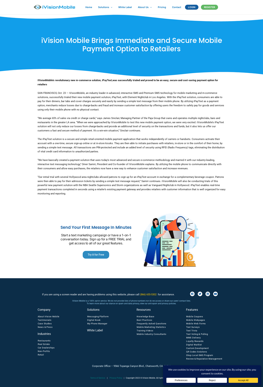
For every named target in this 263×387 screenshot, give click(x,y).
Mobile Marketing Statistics (151, 327)
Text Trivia (191, 330)
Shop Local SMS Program (199, 355)
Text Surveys (193, 327)
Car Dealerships (46, 347)
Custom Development (197, 348)
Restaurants (44, 340)
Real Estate (44, 344)
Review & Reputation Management (204, 359)
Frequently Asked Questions (151, 323)
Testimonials (44, 320)
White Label (95, 330)
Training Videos (145, 330)
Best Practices (144, 320)
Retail (41, 354)
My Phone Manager (97, 323)
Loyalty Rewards (195, 341)
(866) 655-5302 (148, 294)
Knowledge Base (145, 316)
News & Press (45, 327)
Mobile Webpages (195, 320)
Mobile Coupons (194, 316)
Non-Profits (44, 351)
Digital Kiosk (94, 320)
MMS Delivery (193, 337)
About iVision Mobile (48, 316)
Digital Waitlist (194, 344)
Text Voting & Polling (197, 334)
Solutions (93, 309)
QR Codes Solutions (196, 351)
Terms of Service (97, 378)
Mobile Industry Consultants (151, 334)
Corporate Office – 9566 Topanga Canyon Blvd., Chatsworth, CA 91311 (131, 366)
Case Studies (45, 323)
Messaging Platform (98, 316)
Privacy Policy (116, 378)
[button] (108, 7)
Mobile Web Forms (196, 323)
